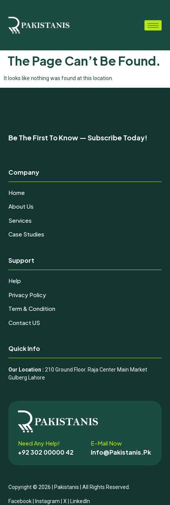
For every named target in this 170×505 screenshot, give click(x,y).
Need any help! (39, 443)
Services (20, 220)
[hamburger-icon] (153, 25)
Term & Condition (31, 308)
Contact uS (24, 322)
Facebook (20, 501)
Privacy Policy (27, 294)
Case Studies (26, 234)
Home (16, 192)
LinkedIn (80, 501)
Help (14, 280)
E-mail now (106, 443)
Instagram (47, 501)
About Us (21, 206)
